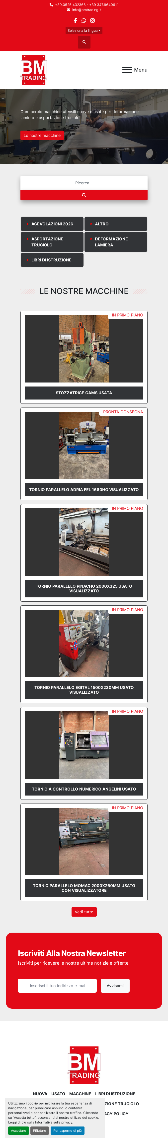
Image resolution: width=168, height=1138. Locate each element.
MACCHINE (80, 1093)
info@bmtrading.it (86, 10)
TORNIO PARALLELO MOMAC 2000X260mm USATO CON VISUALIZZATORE (84, 888)
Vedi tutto (84, 911)
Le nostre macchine (42, 135)
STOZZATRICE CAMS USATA (84, 392)
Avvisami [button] (115, 985)
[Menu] (127, 70)
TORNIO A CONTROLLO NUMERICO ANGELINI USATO (84, 789)
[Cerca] (84, 183)
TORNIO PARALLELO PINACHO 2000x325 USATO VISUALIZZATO (84, 588)
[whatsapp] (84, 21)
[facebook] (75, 21)
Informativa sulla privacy (53, 1122)
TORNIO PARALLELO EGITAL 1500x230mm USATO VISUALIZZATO (84, 690)
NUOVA (40, 1093)
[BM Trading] (84, 1064)
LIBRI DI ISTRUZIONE (115, 1093)
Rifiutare (39, 1130)
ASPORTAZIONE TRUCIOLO (112, 1103)
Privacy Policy (112, 1113)
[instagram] (92, 21)
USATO (58, 1093)
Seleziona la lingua (83, 30)
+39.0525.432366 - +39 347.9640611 (87, 5)
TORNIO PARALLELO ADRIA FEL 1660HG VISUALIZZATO (84, 489)
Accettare (18, 1130)
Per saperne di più (67, 1130)
